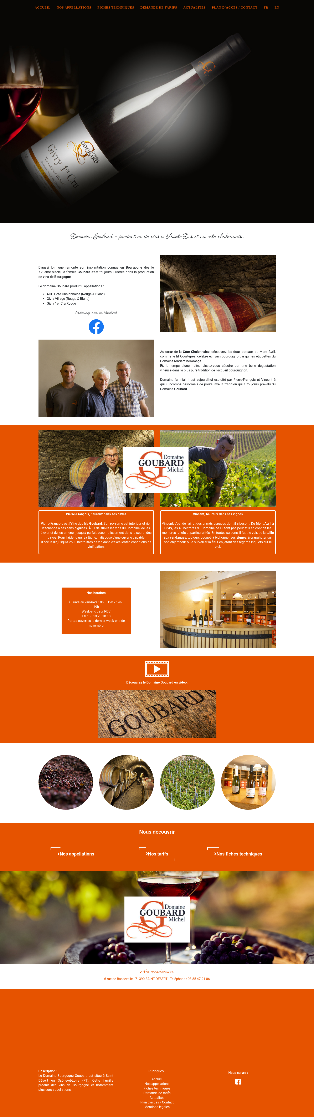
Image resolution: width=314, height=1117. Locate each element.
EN (276, 11)
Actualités (194, 11)
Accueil (43, 11)
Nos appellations (74, 11)
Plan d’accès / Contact (235, 11)
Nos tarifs (157, 854)
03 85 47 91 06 (199, 979)
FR (266, 11)
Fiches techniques (115, 11)
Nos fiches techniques (238, 854)
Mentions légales (157, 1107)
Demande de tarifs (158, 11)
